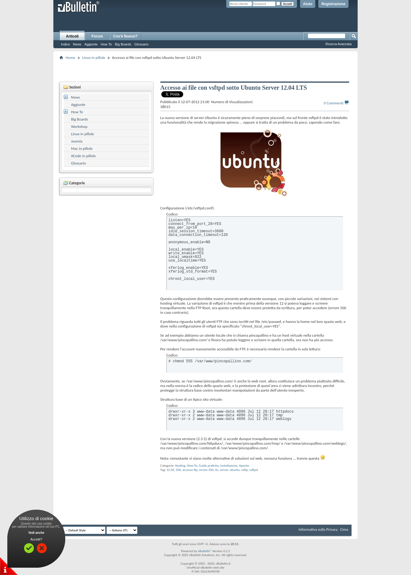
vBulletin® (205, 551)
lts (216, 470)
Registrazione (333, 4)
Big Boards (123, 44)
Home (70, 57)
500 (178, 470)
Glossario (141, 44)
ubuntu (234, 470)
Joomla (76, 141)
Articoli (72, 36)
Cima (344, 529)
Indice (65, 44)
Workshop (79, 126)
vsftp (244, 470)
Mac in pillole (82, 148)
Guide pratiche (209, 466)
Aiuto (308, 4)
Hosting (180, 466)
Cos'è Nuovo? (125, 36)
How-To (192, 466)
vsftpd (253, 470)
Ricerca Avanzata (339, 44)
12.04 (170, 470)
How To (106, 44)
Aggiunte (91, 44)
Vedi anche (36, 532)
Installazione (229, 466)
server (224, 470)
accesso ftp (190, 470)
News (77, 44)
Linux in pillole (93, 57)
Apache (244, 466)
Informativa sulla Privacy (318, 529)
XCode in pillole (83, 156)
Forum (97, 36)
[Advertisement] (205, 70)
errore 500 (206, 470)
